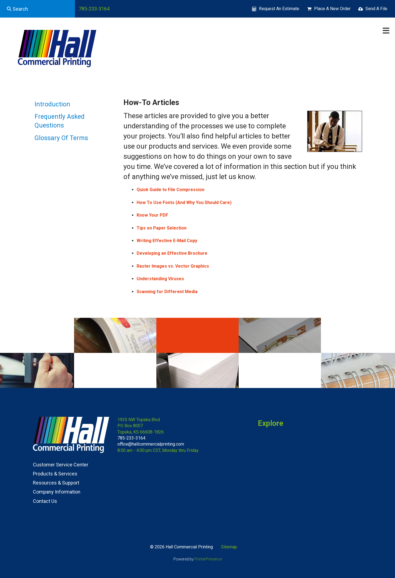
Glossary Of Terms (61, 138)
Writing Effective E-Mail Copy (167, 240)
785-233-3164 (94, 9)
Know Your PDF (152, 215)
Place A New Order (332, 8)
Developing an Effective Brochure (172, 253)
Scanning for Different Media (167, 291)
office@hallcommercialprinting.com (150, 444)
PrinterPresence (208, 559)
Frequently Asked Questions (59, 121)
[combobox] (37, 9)
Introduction (52, 104)
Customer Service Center (60, 464)
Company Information (56, 492)
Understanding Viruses (160, 278)
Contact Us (45, 501)
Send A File (376, 8)
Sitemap (229, 546)
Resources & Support (56, 483)
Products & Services (55, 474)
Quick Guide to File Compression (170, 189)
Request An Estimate (279, 8)
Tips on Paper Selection (162, 228)
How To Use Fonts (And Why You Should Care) (184, 202)
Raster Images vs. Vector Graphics (173, 266)
